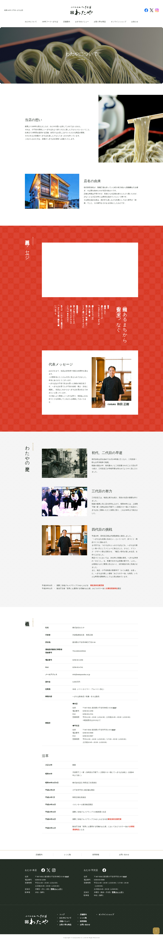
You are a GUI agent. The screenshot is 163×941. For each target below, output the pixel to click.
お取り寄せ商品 (100, 22)
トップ (62, 914)
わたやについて (31, 22)
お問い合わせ (124, 855)
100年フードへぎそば (50, 22)
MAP (114, 708)
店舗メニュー (64, 921)
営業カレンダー (56, 889)
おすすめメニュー (82, 22)
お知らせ (134, 22)
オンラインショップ (118, 22)
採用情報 (95, 855)
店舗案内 (66, 22)
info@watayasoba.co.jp (81, 674)
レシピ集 (67, 855)
